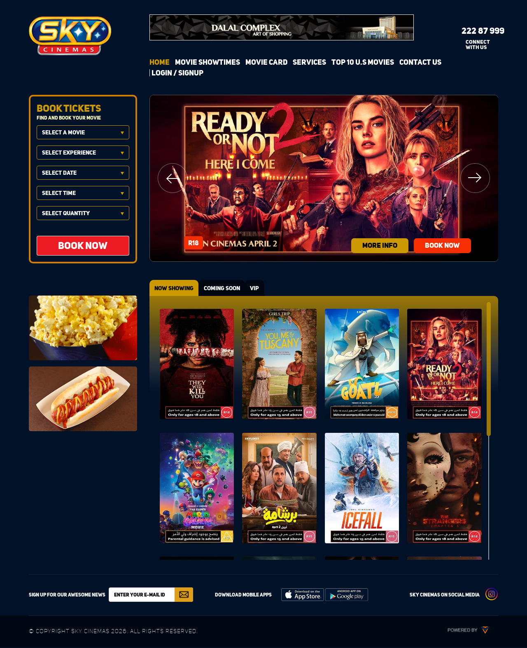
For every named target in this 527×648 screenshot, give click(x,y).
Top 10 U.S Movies (362, 62)
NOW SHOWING (175, 288)
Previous (172, 178)
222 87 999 (476, 30)
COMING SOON (225, 288)
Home (159, 62)
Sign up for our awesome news (67, 595)
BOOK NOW (448, 244)
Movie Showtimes (207, 62)
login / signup (177, 72)
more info (375, 244)
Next (475, 178)
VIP (260, 288)
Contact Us (420, 62)
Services (309, 62)
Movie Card (266, 62)
